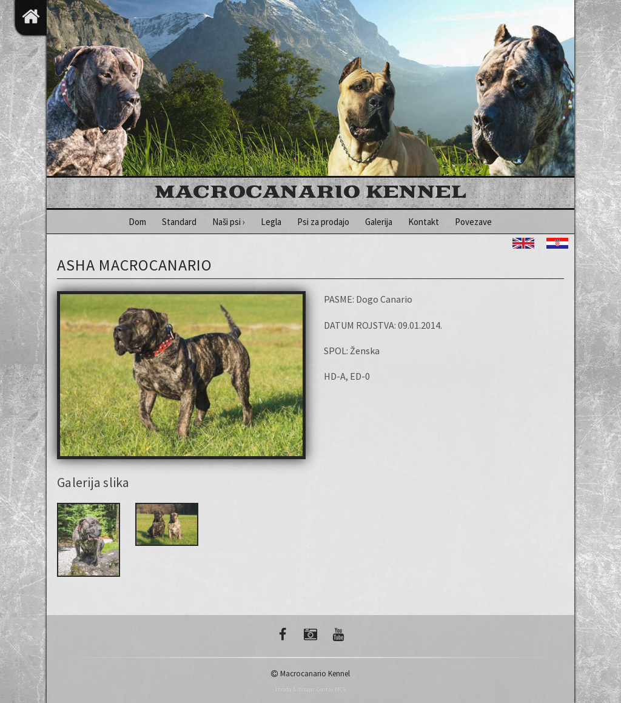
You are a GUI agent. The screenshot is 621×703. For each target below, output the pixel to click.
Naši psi (228, 221)
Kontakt (423, 221)
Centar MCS (331, 689)
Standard (179, 221)
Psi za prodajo (323, 221)
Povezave (473, 221)
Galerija (378, 221)
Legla (271, 221)
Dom (137, 221)
